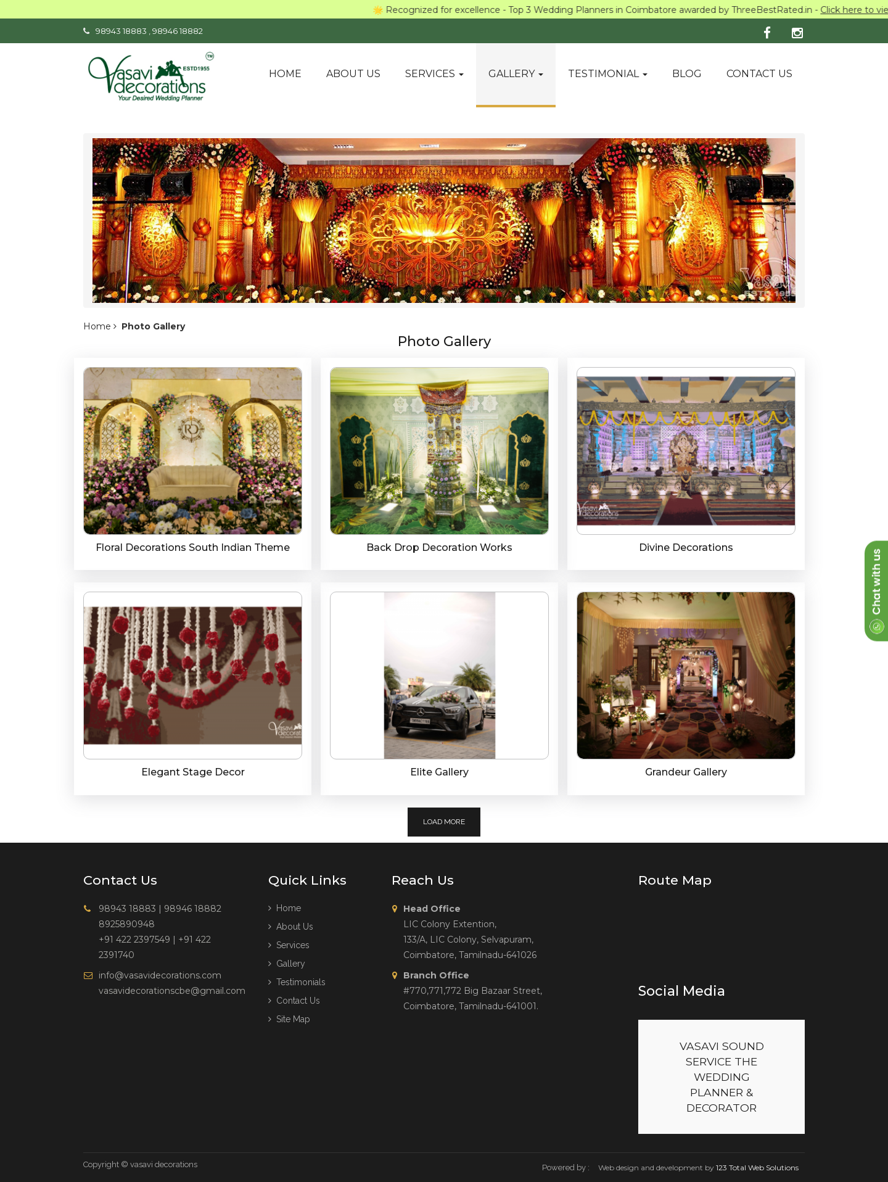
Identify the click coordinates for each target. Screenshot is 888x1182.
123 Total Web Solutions (757, 1167)
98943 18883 (121, 31)
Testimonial (608, 74)
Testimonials (297, 982)
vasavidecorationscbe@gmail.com (172, 990)
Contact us (759, 74)
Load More (444, 821)
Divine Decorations (686, 547)
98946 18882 (177, 31)
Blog (687, 74)
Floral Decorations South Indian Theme (193, 547)
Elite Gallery (439, 772)
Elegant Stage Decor (193, 772)
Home (285, 74)
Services (434, 74)
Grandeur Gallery (686, 772)
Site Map (289, 1019)
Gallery (515, 74)
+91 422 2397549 (134, 939)
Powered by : (566, 1167)
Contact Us (294, 1001)
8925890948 (127, 924)
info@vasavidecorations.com (160, 975)
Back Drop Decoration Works (439, 547)
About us (353, 74)
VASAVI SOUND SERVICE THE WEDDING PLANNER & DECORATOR (722, 1076)
